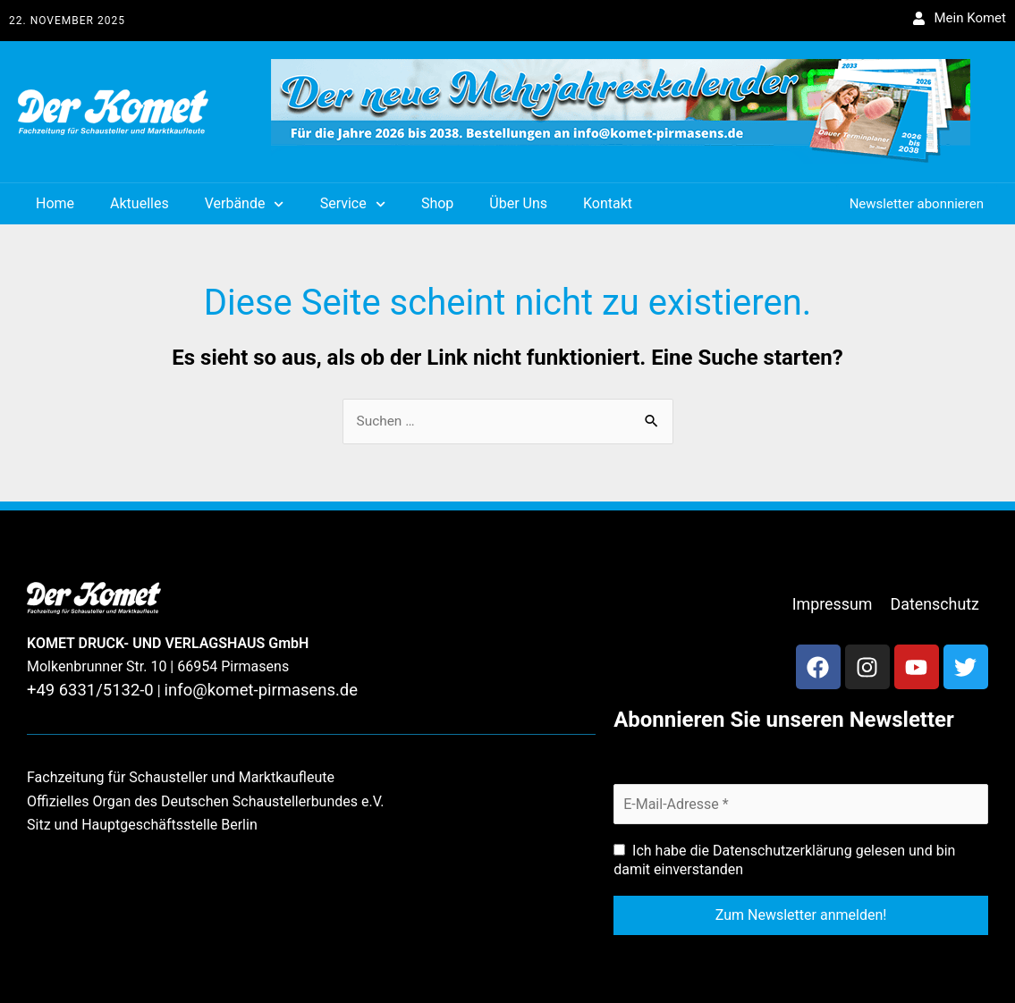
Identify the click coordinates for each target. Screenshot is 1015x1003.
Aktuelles (139, 203)
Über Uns (518, 203)
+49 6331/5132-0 (82, 691)
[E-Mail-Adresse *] (800, 801)
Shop (437, 203)
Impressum (845, 602)
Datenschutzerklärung (782, 848)
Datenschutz (939, 602)
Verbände (244, 204)
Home (55, 203)
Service (352, 204)
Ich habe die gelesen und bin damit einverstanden (784, 857)
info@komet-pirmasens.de (232, 691)
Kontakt (607, 203)
